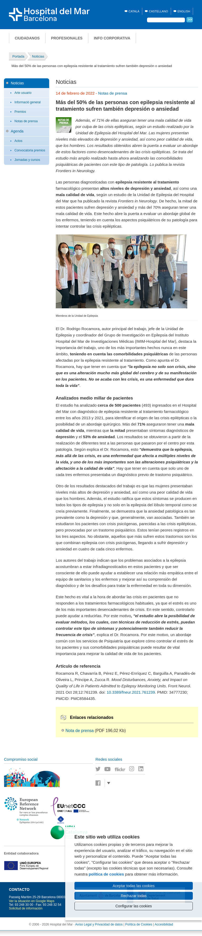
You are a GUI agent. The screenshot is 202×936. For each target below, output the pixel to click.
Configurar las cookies (133, 906)
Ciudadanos (27, 38)
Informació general (27, 102)
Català (134, 11)
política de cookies (106, 874)
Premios (20, 112)
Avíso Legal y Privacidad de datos (99, 924)
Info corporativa (112, 38)
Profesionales (67, 38)
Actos (18, 141)
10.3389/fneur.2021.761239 (131, 692)
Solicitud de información (25, 908)
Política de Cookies (138, 924)
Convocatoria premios (29, 150)
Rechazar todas (134, 896)
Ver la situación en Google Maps (31, 901)
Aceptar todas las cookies (134, 886)
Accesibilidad (164, 924)
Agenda (17, 131)
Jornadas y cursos (27, 160)
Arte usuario (23, 93)
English (184, 11)
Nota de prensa (79, 730)
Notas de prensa (26, 121)
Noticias (17, 83)
